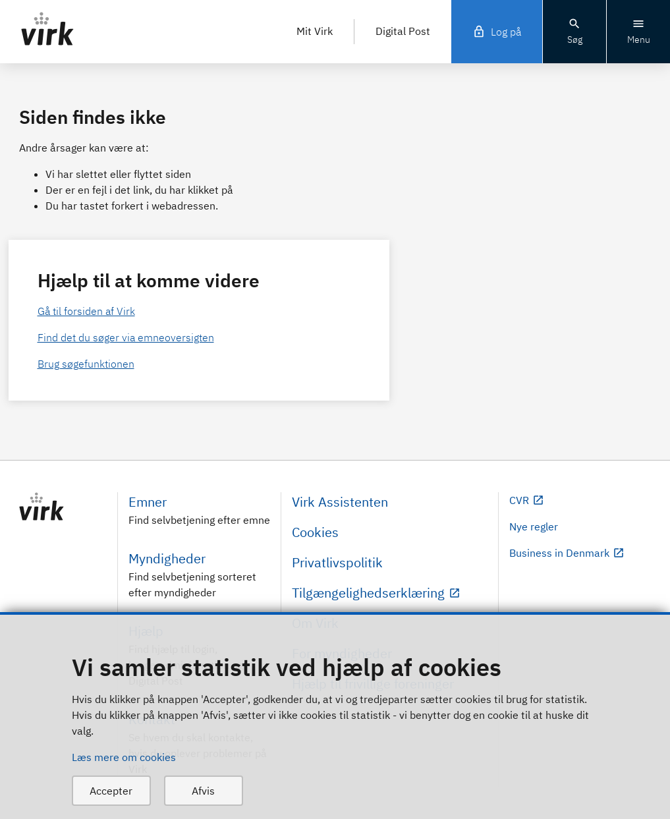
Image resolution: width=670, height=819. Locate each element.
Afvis (203, 790)
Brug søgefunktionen (86, 363)
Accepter (111, 790)
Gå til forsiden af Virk (86, 311)
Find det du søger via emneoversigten (126, 337)
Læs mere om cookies (124, 757)
